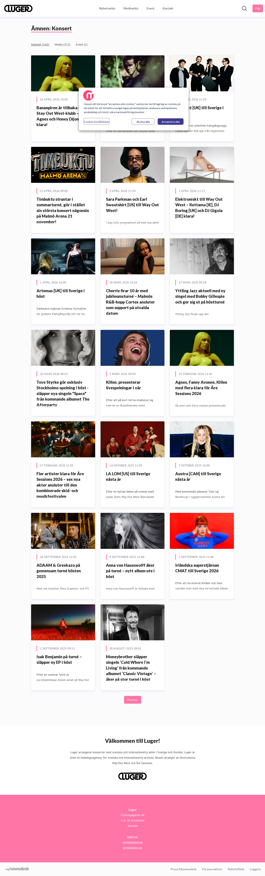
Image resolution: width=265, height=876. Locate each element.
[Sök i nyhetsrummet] (244, 8)
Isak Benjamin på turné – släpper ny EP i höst (59, 659)
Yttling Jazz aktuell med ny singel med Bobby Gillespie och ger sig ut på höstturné (200, 296)
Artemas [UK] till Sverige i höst (61, 293)
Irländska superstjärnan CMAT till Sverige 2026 (197, 568)
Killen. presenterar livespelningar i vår (123, 385)
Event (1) (82, 44)
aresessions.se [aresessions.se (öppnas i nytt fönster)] (132, 847)
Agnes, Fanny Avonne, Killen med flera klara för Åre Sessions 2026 (201, 388)
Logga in (255, 869)
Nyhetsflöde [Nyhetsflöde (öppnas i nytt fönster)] (236, 869)
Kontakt (168, 8)
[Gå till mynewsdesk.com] (17, 869)
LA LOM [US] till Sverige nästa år (128, 476)
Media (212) (62, 44)
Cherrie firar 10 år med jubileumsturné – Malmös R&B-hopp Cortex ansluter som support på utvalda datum (130, 302)
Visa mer (132, 700)
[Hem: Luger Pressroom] (18, 8)
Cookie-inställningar (96, 121)
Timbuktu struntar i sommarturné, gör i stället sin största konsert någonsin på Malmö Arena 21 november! (63, 210)
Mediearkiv (130, 8)
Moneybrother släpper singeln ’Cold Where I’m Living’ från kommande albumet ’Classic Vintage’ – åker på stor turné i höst (131, 668)
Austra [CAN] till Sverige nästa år (198, 476)
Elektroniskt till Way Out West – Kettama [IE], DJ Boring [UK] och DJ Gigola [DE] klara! (199, 208)
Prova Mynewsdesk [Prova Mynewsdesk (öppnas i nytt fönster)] (184, 869)
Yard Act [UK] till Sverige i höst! (199, 110)
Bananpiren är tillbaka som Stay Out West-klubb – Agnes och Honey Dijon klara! (61, 116)
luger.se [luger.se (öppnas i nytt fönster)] (132, 837)
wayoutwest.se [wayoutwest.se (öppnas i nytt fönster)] (132, 842)
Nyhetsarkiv (107, 8)
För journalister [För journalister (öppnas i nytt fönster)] (212, 869)
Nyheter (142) (40, 44)
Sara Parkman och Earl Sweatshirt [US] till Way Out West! (132, 205)
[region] (134, 109)
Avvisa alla (143, 121)
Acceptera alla (171, 121)
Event (150, 8)
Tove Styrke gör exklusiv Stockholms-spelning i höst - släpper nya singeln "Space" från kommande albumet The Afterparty (63, 393)
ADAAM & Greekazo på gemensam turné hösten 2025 (59, 571)
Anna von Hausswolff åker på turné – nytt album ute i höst (130, 571)
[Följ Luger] (257, 8)
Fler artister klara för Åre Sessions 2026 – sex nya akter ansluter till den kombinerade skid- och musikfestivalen (60, 485)
